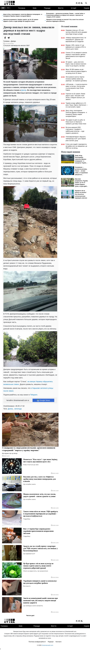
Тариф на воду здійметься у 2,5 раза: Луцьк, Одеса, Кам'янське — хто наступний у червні (77, 105)
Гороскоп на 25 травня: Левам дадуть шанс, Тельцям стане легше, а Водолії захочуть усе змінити (75, 96)
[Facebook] (5, 37)
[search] (86, 3)
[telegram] (76, 3)
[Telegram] (8, 37)
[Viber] (12, 37)
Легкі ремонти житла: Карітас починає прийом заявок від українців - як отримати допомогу (76, 78)
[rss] (81, 3)
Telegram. (34, 395)
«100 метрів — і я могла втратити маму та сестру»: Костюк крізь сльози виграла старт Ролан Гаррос (76, 87)
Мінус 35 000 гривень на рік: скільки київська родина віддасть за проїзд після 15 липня (76, 71)
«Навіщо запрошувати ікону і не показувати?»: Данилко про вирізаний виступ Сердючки (76, 39)
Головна (21, 8)
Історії (73, 8)
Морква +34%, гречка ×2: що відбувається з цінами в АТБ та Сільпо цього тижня (76, 47)
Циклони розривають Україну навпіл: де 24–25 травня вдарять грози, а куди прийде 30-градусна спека (20, 20)
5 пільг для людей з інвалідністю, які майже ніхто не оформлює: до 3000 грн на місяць (76, 146)
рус (8, 8)
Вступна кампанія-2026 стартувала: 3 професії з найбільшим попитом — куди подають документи (75, 130)
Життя (60, 8)
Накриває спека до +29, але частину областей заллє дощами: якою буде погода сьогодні (76, 32)
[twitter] (79, 3)
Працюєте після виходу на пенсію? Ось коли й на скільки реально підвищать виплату (65, 20)
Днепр (23, 90)
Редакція (50, 641)
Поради (47, 8)
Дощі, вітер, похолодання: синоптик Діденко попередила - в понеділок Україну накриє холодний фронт (22, 15)
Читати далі (30, 615)
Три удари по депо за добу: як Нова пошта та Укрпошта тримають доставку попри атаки (76, 121)
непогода (18, 409)
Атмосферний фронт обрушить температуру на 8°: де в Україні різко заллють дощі (76, 138)
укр (3, 8)
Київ (34, 8)
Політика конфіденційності (37, 641)
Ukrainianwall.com (47, 645)
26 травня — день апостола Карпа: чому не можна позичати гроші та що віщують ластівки (76, 64)
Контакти (58, 641)
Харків (86, 8)
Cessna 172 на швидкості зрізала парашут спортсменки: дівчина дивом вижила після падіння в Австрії (76, 55)
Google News (43, 400)
